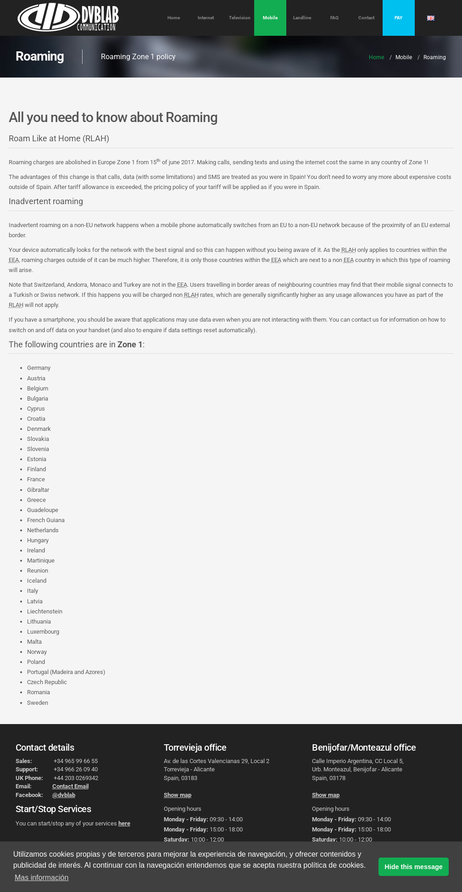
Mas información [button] (41, 877)
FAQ (334, 18)
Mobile (270, 18)
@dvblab (63, 795)
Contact (366, 18)
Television (239, 18)
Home (173, 18)
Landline (302, 18)
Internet (206, 18)
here (124, 823)
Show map (177, 795)
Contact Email (70, 786)
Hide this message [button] (413, 866)
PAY (398, 18)
